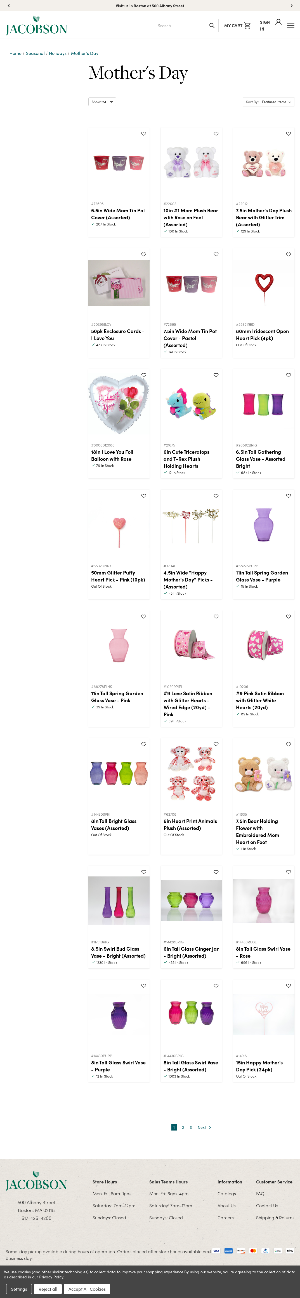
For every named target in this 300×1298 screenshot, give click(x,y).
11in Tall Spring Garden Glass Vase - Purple (262, 576)
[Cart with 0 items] (237, 25)
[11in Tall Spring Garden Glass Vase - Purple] (263, 525)
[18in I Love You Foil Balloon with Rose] (119, 404)
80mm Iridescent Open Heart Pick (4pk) (262, 334)
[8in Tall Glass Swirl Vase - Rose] (263, 901)
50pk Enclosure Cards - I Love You (118, 334)
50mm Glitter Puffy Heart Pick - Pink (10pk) (118, 576)
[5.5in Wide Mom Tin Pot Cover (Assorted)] (119, 162)
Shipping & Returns (275, 1217)
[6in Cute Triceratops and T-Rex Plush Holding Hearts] (191, 404)
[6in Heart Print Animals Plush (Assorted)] (191, 773)
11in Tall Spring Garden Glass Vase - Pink (117, 697)
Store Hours (105, 1181)
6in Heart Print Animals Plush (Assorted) (190, 824)
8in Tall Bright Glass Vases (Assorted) (113, 824)
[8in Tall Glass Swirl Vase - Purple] (119, 1015)
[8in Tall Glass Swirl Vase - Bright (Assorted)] (191, 1015)
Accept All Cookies (87, 1289)
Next (204, 1127)
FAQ (260, 1193)
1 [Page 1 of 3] (174, 1127)
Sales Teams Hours (168, 1181)
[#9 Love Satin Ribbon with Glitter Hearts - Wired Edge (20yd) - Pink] (191, 645)
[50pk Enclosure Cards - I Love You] (119, 283)
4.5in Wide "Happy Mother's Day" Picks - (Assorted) (188, 579)
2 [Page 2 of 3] (183, 1127)
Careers (226, 1217)
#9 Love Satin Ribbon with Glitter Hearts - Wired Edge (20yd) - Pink (188, 704)
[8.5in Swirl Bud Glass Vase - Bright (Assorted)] (119, 901)
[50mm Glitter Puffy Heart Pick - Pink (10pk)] (119, 525)
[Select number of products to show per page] (102, 101)
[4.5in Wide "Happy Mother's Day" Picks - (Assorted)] (191, 525)
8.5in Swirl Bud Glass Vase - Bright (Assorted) (118, 952)
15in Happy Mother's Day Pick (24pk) (259, 1066)
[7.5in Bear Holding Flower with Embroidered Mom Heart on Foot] (263, 773)
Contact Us (267, 1205)
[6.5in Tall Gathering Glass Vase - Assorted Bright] (263, 404)
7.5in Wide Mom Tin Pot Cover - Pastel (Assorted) (190, 337)
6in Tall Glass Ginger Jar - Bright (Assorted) (191, 952)
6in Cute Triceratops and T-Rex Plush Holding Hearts (186, 458)
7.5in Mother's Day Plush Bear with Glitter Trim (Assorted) (264, 217)
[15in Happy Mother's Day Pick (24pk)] (263, 1015)
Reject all (48, 1289)
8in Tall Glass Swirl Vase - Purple (118, 1066)
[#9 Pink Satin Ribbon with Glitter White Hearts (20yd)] (263, 645)
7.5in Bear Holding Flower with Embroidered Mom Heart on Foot (257, 831)
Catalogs (227, 1193)
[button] (291, 5)
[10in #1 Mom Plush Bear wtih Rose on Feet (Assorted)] (191, 162)
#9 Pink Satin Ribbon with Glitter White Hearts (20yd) (260, 700)
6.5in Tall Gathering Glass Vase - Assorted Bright (260, 458)
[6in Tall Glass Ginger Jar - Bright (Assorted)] (191, 901)
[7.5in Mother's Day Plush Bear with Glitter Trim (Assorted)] (263, 162)
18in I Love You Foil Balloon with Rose (112, 455)
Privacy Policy (51, 1277)
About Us (227, 1205)
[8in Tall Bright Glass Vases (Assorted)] (119, 773)
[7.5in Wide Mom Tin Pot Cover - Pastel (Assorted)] (191, 283)
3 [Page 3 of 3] (191, 1127)
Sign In (271, 25)
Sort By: (252, 101)
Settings (19, 1289)
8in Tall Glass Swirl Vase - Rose (263, 952)
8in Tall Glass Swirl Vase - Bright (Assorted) (191, 1066)
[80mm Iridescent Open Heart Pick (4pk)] (263, 283)
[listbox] (277, 102)
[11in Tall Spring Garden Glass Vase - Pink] (119, 645)
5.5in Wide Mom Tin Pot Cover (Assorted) (118, 214)
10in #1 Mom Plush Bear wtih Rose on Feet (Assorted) (191, 217)
